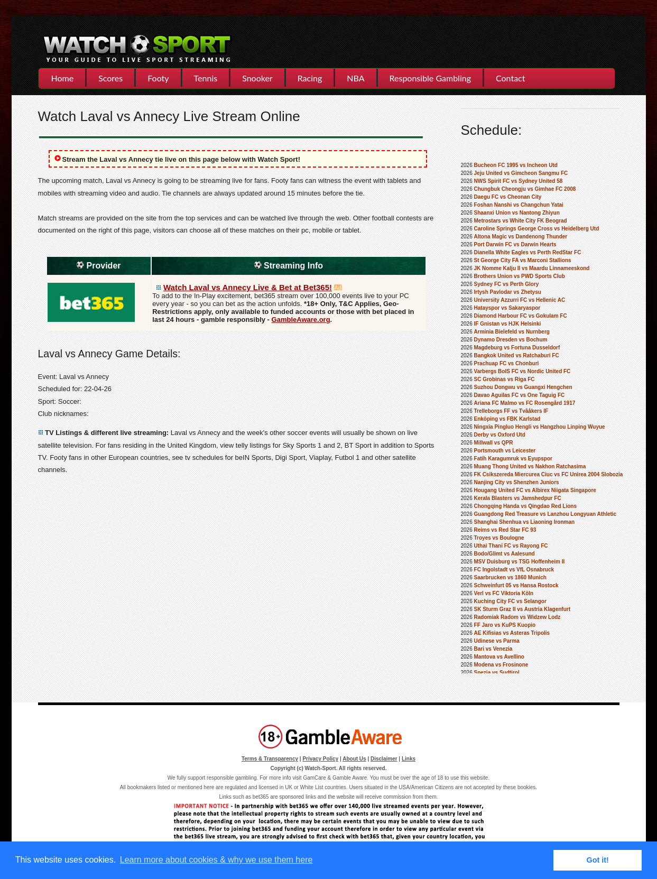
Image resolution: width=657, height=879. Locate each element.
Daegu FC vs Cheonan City (508, 197)
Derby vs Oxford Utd (499, 435)
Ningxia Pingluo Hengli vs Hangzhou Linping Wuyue (539, 427)
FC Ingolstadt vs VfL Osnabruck (514, 569)
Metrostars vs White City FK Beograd (520, 221)
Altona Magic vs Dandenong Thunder (521, 236)
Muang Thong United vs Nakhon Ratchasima (530, 466)
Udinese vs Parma (497, 641)
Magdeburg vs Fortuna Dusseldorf (517, 347)
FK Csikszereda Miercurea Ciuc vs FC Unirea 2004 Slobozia (548, 474)
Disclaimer (384, 759)
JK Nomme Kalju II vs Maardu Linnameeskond (532, 268)
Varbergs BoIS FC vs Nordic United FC (522, 371)
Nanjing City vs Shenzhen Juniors (516, 482)
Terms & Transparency (270, 759)
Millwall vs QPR (493, 443)
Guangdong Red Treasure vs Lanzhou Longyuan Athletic (545, 514)
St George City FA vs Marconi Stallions (522, 260)
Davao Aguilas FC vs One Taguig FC (519, 395)
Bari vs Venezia (493, 649)
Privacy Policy (320, 759)
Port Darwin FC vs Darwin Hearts (515, 244)
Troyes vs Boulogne (499, 538)
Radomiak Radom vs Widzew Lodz (517, 617)
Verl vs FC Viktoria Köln (504, 593)
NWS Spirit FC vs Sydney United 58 (518, 181)
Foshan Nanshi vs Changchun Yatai (518, 205)
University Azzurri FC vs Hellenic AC (520, 300)
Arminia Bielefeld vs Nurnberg (512, 332)
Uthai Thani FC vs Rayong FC (511, 546)
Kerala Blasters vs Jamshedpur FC (517, 498)
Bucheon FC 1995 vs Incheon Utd (516, 165)
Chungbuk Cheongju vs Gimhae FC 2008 (525, 189)
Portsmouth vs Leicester (505, 451)
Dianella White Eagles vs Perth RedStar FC (527, 252)
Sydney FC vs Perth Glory (506, 284)
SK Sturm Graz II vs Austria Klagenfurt (522, 609)
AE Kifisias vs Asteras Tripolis (512, 633)
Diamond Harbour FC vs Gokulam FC (520, 316)
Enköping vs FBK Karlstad (507, 419)
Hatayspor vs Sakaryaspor (507, 308)
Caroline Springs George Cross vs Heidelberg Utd (536, 229)
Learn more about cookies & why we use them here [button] (216, 859)
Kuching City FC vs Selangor (510, 601)
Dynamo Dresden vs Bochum (511, 340)
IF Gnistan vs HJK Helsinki (507, 324)
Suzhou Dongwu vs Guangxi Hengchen (523, 387)
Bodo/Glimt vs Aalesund (504, 554)
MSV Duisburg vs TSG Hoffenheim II (519, 562)
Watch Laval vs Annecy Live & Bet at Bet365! (247, 287)
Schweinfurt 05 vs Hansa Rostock (516, 585)
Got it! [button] (598, 860)
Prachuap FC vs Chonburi (506, 363)
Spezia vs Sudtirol (497, 673)
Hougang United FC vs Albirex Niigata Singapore (535, 490)
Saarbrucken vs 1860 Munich (510, 577)
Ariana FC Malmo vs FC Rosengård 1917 (525, 403)
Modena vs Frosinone (501, 665)
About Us (354, 759)
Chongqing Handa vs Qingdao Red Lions (525, 506)
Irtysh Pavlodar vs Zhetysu (507, 292)
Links (408, 759)
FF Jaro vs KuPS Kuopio (505, 625)
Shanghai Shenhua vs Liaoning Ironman (524, 522)
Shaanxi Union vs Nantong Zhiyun (517, 213)
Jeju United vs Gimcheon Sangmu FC (521, 173)
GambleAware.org (301, 319)
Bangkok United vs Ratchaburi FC (516, 355)
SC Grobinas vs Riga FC (504, 379)
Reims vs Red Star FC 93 (505, 530)
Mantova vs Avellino (499, 657)
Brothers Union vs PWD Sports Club (519, 276)
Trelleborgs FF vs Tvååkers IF (511, 411)
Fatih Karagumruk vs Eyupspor (513, 458)
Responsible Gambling (430, 78)
